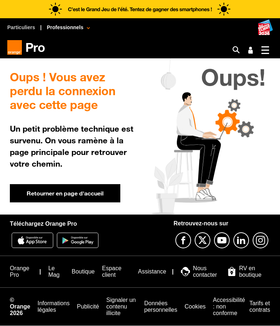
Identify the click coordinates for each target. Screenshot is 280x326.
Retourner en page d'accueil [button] (65, 193)
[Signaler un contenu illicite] (122, 306)
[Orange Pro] (29, 47)
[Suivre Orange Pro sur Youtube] (222, 240)
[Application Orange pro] (77, 240)
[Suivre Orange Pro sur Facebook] (183, 240)
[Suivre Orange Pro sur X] (202, 240)
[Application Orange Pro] (32, 240)
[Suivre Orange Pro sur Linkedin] (241, 240)
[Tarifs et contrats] (259, 306)
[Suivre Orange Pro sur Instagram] (260, 240)
